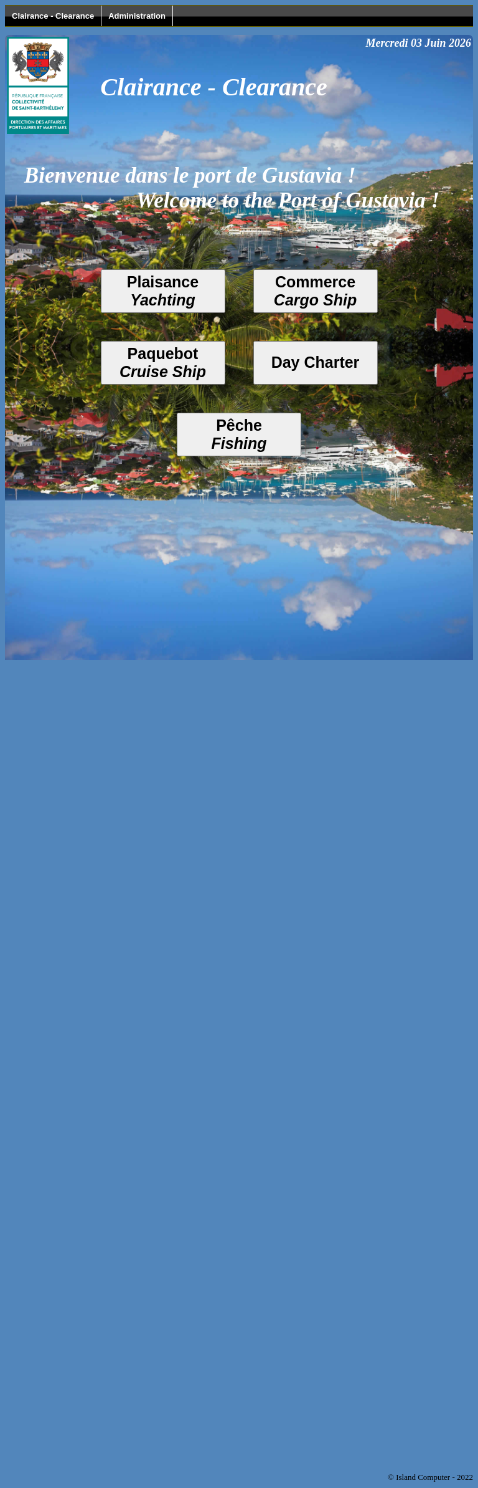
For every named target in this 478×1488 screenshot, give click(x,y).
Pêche (239, 434)
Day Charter (315, 362)
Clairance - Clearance (53, 16)
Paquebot (163, 362)
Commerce (315, 291)
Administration (137, 16)
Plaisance (163, 291)
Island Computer (423, 1477)
